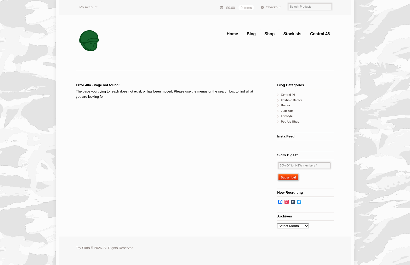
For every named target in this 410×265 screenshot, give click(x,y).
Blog (251, 34)
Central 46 (320, 34)
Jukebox (287, 110)
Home (232, 34)
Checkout (273, 7)
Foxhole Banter (291, 100)
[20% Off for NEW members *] (304, 165)
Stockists (292, 34)
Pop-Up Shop (290, 121)
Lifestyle (287, 116)
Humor (285, 105)
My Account (88, 7)
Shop (269, 34)
